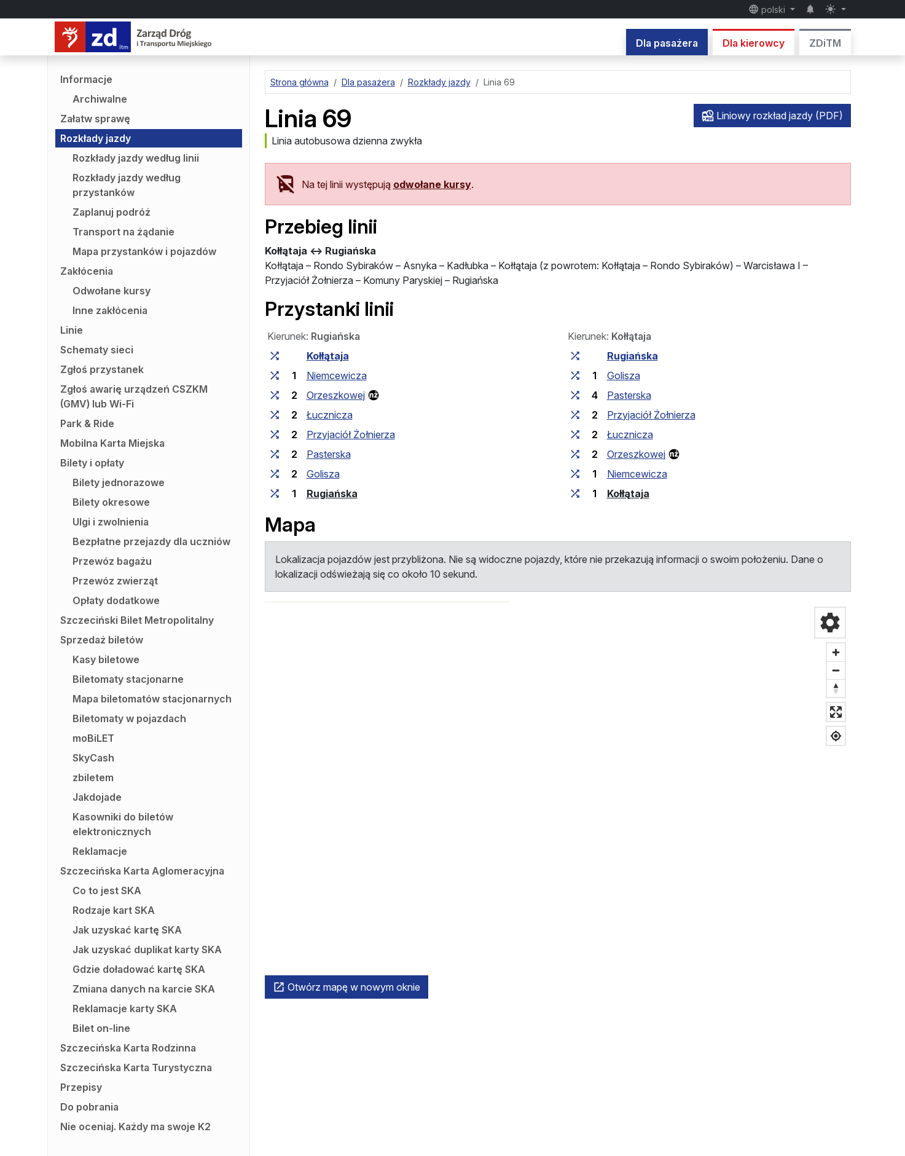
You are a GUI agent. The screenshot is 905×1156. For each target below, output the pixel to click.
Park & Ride (87, 423)
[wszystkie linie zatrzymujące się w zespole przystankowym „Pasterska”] (274, 454)
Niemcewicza (337, 375)
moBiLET (93, 738)
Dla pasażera (667, 43)
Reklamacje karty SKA (124, 1008)
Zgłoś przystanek (102, 369)
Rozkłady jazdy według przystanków (126, 185)
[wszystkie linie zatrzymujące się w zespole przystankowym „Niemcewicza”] (274, 375)
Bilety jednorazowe (118, 482)
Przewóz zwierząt (115, 581)
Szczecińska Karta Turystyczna (136, 1067)
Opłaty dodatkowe (116, 600)
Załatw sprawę (95, 118)
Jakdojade (97, 797)
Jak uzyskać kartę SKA (127, 930)
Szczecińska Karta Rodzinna (128, 1048)
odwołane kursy (432, 184)
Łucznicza (330, 415)
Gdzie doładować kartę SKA (138, 969)
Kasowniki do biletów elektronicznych (122, 824)
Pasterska (329, 454)
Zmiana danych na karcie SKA (143, 989)
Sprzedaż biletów (101, 640)
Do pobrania (89, 1107)
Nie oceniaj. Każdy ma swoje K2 (135, 1126)
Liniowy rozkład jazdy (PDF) (772, 115)
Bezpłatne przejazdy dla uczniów (151, 541)
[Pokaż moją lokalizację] (836, 736)
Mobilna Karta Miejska (112, 443)
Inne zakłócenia (109, 310)
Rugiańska (332, 493)
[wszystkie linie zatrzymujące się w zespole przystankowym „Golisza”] (274, 474)
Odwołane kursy (111, 291)
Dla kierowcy (754, 43)
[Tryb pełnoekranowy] (836, 712)
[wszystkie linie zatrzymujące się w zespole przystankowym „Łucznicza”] (274, 415)
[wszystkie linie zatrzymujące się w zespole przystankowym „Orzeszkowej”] (274, 395)
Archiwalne (99, 99)
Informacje (86, 79)
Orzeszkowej (336, 395)
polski (768, 9)
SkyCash (93, 758)
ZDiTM (825, 43)
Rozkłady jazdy (95, 138)
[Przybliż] (836, 652)
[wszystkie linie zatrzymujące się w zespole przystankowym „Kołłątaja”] (274, 356)
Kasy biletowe (105, 659)
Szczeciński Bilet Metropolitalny (137, 620)
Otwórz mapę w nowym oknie (346, 987)
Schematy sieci (96, 350)
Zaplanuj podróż (111, 212)
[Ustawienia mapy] (830, 622)
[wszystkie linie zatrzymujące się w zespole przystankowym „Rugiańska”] (274, 493)
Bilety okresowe (111, 502)
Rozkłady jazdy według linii (135, 158)
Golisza (323, 474)
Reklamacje (99, 851)
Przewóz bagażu (112, 561)
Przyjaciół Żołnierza (351, 434)
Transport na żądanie (123, 232)
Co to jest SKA (106, 890)
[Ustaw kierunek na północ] (836, 688)
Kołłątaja (328, 356)
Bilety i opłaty (92, 463)
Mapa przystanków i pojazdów (144, 251)
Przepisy (81, 1087)
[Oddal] (836, 670)
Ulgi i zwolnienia (110, 522)
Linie (71, 330)
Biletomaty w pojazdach (129, 718)
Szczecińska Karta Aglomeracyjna (142, 871)
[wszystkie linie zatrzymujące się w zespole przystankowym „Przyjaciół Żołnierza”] (274, 434)
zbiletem (93, 777)
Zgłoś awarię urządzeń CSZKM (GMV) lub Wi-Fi (134, 396)
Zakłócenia (86, 271)
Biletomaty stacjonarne (128, 679)
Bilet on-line (101, 1028)
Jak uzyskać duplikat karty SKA (147, 949)
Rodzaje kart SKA (113, 910)
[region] (558, 786)
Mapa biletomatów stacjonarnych (152, 699)
